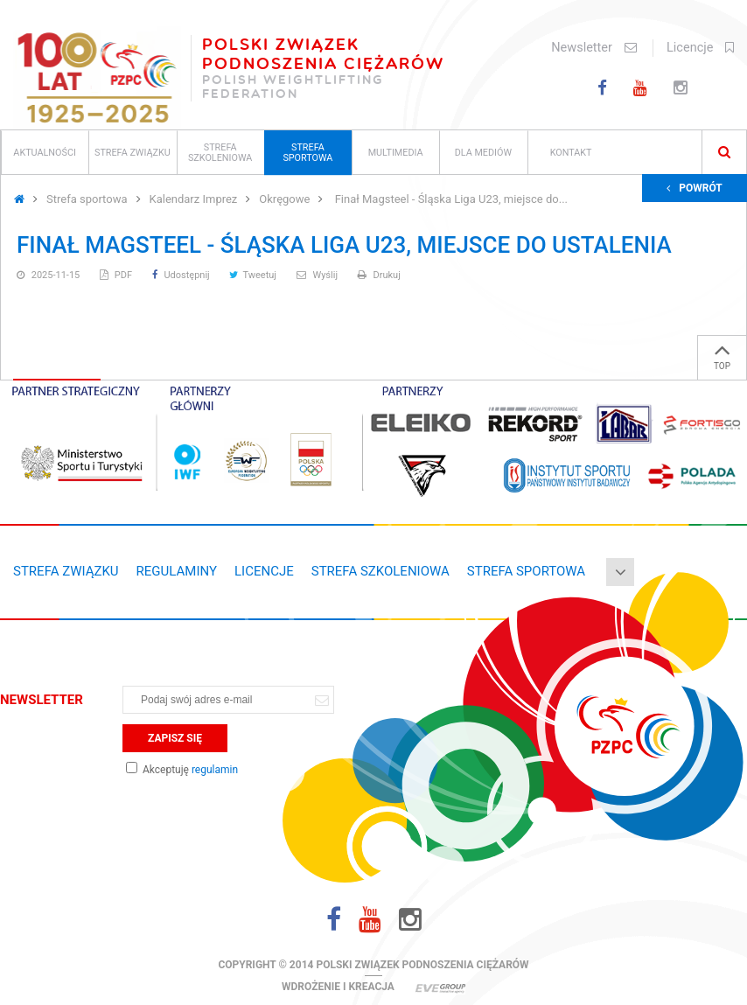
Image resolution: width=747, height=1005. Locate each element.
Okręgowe (284, 199)
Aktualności (44, 152)
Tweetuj (253, 275)
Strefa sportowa (307, 153)
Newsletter (594, 47)
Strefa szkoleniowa (220, 153)
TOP (722, 353)
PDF (117, 275)
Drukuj (379, 275)
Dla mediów (483, 152)
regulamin (215, 770)
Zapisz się (175, 738)
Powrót (695, 188)
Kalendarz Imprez (194, 199)
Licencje (700, 47)
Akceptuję (182, 770)
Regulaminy (176, 571)
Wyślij (318, 275)
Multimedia (395, 152)
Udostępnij (182, 275)
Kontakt (571, 152)
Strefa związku (132, 152)
